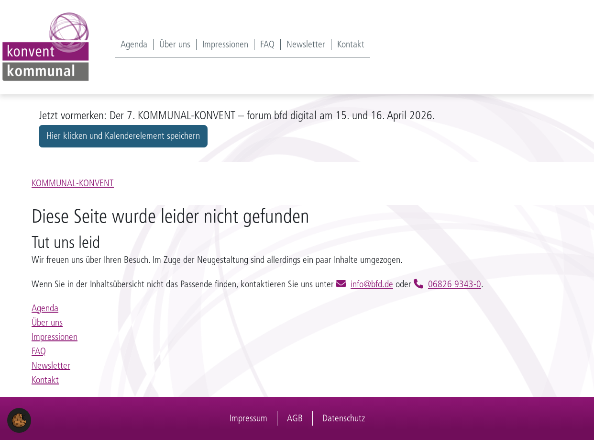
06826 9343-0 (454, 284)
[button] (19, 419)
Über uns (174, 44)
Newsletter (305, 44)
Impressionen (225, 44)
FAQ (267, 44)
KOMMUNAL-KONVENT (73, 183)
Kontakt (350, 44)
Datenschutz (343, 418)
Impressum (248, 418)
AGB (295, 418)
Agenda (134, 44)
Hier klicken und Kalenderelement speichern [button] (123, 135)
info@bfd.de (372, 284)
